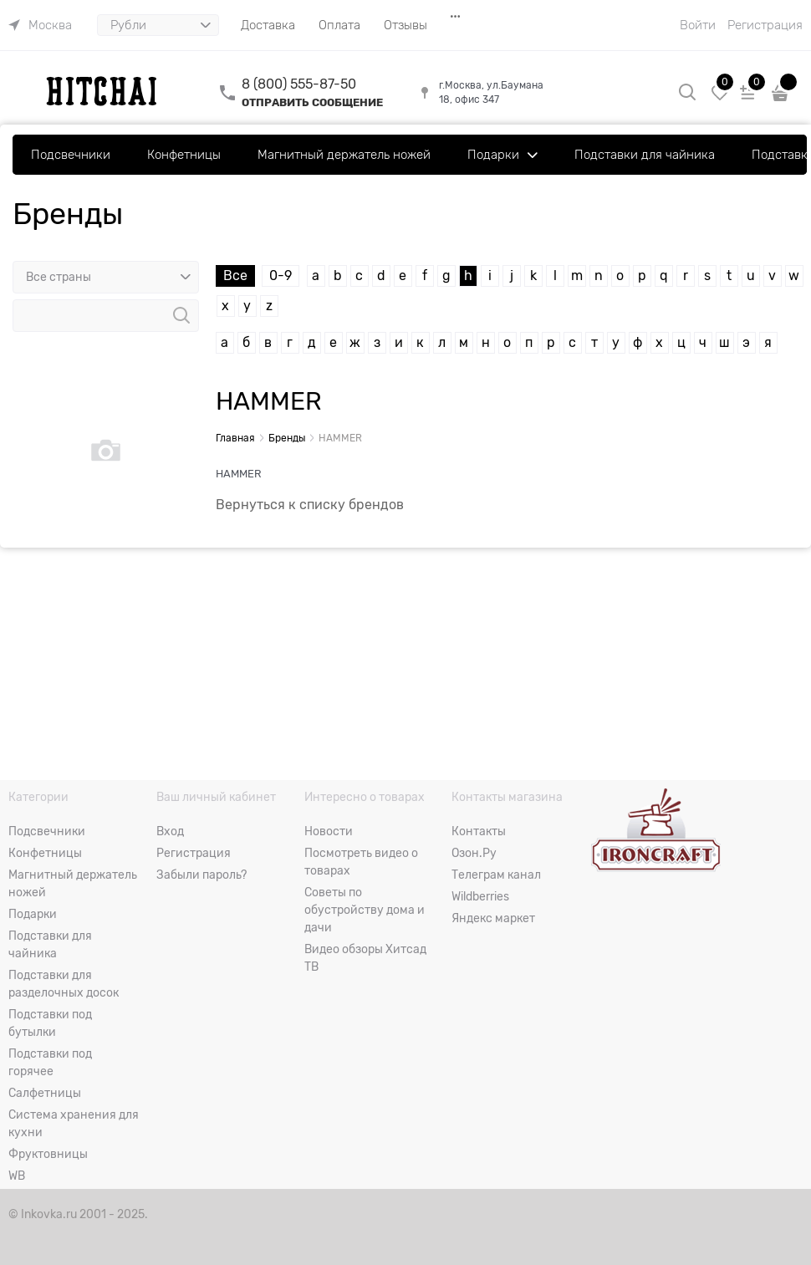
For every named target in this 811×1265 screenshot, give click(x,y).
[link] (40, 25)
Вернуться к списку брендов (310, 505)
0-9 (280, 275)
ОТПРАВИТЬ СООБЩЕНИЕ (312, 102)
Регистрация (765, 25)
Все (235, 275)
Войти (698, 25)
